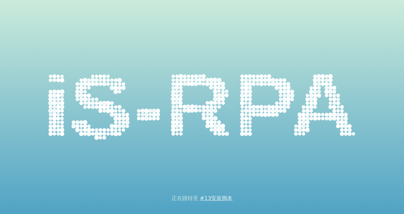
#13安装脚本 (216, 198)
